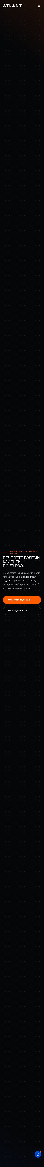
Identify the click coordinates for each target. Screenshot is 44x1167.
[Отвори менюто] (38, 5)
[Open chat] (38, 1154)
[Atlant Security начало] (12, 5)
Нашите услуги (17, 610)
